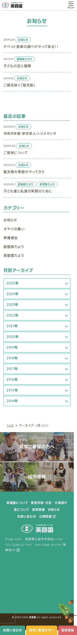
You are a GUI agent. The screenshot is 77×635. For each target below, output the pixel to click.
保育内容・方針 (41, 503)
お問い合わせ (12, 630)
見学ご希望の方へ (41, 630)
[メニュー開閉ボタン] (71, 5)
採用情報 (67, 630)
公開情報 (45, 516)
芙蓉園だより (13, 255)
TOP (10, 425)
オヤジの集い (14, 229)
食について (21, 510)
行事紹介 (61, 503)
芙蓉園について (17, 503)
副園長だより (13, 247)
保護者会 (10, 238)
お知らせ (10, 220)
